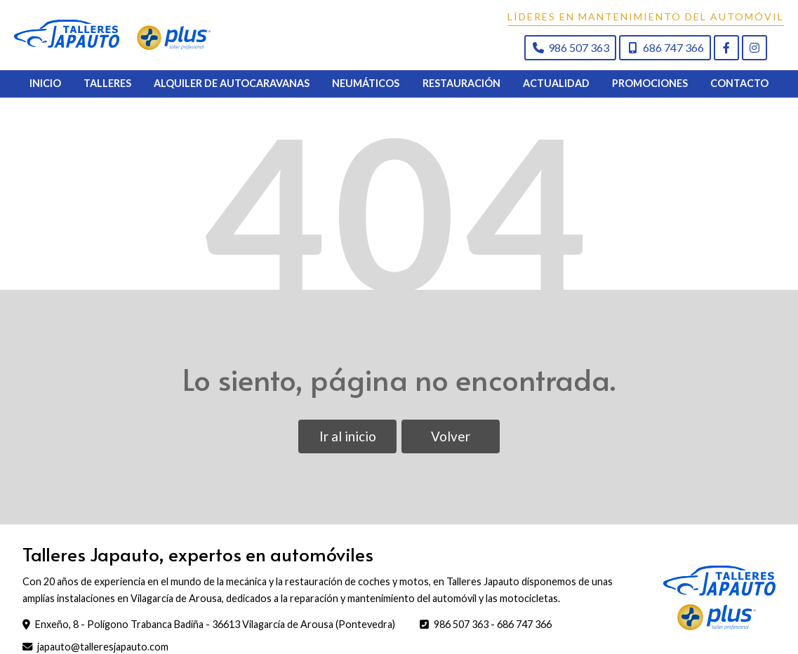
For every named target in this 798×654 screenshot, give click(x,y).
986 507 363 (461, 635)
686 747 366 (524, 635)
